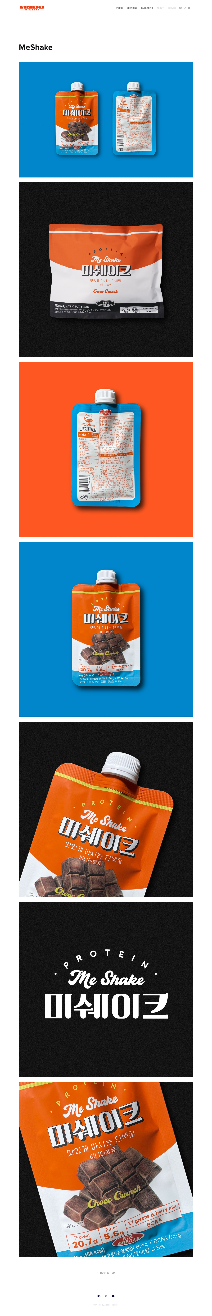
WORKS (119, 8)
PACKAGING (147, 8)
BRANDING (132, 8)
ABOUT (160, 8)
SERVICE (172, 8)
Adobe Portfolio (111, 1304)
